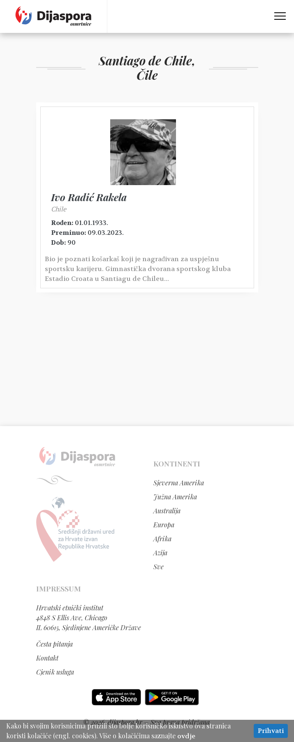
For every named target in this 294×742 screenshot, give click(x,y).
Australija (167, 510)
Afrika (162, 538)
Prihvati (271, 730)
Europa (163, 524)
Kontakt (47, 658)
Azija (160, 552)
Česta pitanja (54, 644)
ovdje (186, 736)
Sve (158, 566)
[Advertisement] (147, 362)
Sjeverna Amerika (178, 482)
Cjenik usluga (55, 672)
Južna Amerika (175, 496)
